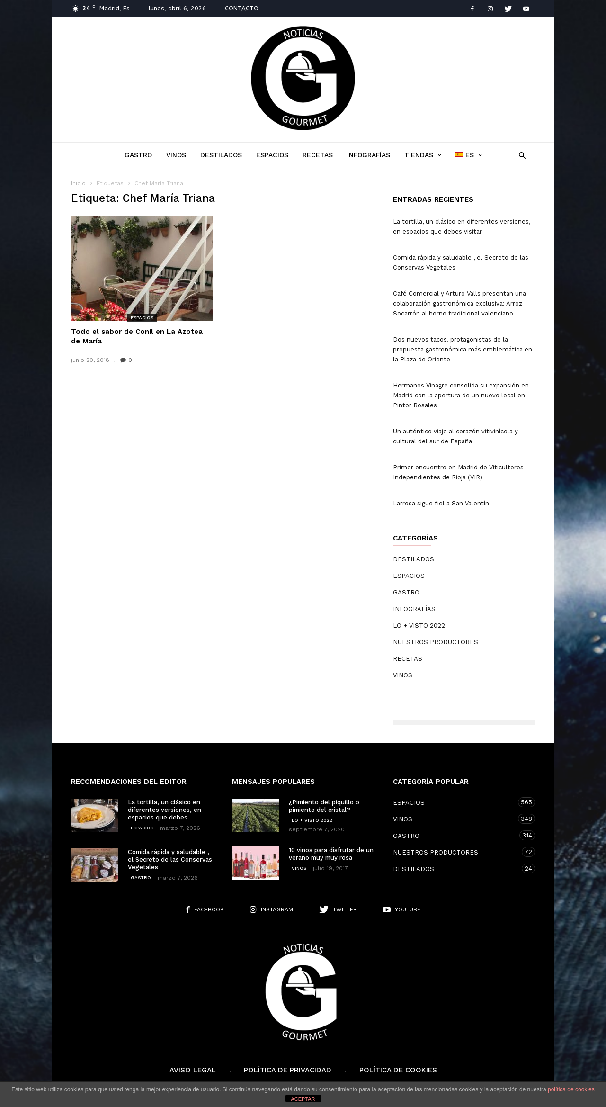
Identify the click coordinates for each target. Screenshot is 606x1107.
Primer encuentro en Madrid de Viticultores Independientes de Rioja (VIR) (458, 472)
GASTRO (138, 155)
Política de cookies (398, 1070)
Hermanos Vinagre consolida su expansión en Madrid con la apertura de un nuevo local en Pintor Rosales (461, 395)
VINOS (176, 155)
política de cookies (571, 1089)
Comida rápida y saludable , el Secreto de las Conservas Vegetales (460, 262)
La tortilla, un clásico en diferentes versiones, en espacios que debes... (164, 810)
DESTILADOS (221, 155)
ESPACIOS (272, 155)
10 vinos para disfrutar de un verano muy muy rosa (331, 853)
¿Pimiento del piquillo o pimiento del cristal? (324, 806)
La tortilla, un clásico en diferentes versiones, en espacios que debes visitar (461, 226)
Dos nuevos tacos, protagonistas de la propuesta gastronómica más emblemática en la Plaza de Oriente (462, 349)
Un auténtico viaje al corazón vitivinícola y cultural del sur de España (455, 436)
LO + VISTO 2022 (419, 625)
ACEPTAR (303, 1099)
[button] (519, 154)
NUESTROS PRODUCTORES (435, 642)
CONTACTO (241, 8)
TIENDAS (422, 155)
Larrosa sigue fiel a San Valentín (441, 503)
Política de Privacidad (287, 1070)
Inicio (78, 183)
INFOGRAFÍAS (368, 155)
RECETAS (318, 155)
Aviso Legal (192, 1070)
